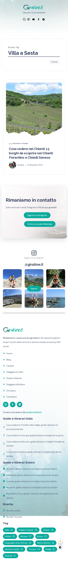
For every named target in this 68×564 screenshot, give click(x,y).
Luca (22, 165)
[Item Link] (34, 110)
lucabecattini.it (34, 412)
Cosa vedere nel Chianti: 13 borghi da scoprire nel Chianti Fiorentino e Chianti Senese (31, 153)
